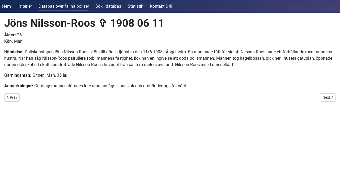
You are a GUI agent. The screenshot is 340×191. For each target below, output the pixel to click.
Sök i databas (108, 6)
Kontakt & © (161, 6)
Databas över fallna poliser (64, 6)
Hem (6, 6)
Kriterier (25, 6)
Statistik (135, 6)
